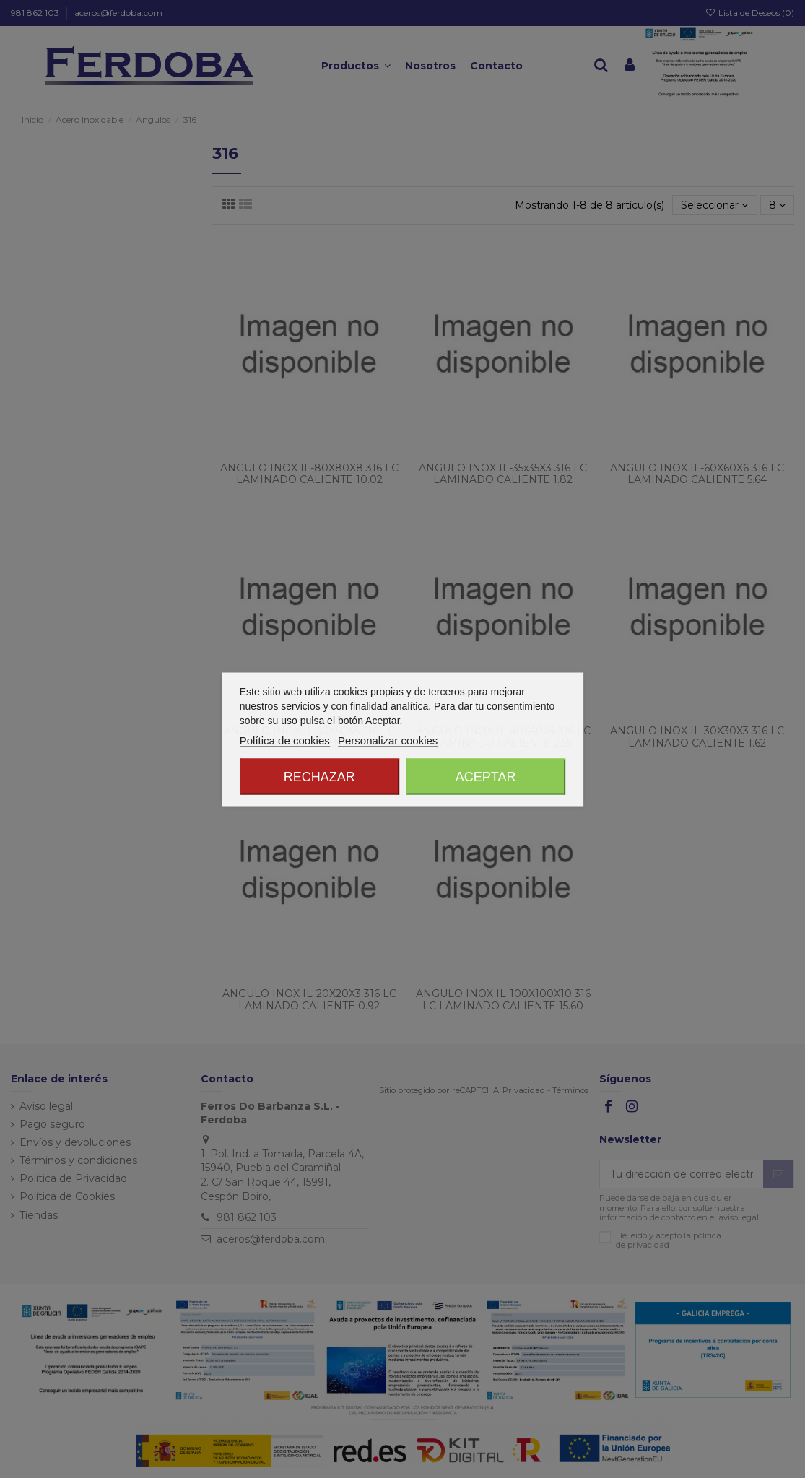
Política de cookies (285, 740)
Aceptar (486, 776)
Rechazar (319, 776)
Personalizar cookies (388, 740)
